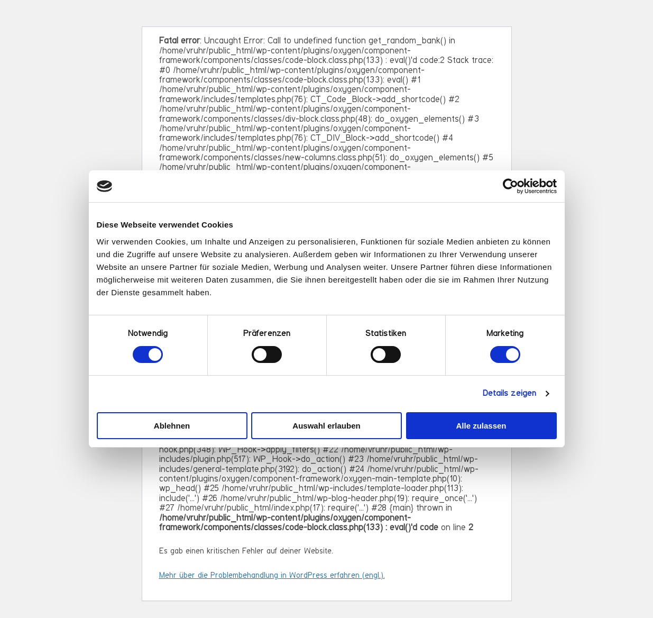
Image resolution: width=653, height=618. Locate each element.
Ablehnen (172, 425)
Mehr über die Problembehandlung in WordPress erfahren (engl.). (272, 575)
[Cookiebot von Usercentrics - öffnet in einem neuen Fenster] (510, 186)
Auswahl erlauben (326, 425)
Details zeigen (509, 393)
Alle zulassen (481, 425)
